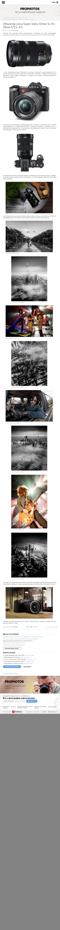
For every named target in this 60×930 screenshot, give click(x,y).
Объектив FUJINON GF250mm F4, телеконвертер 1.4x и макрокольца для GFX (23, 637)
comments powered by (10, 673)
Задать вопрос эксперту (12, 666)
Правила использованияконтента (40, 707)
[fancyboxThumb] (29, 53)
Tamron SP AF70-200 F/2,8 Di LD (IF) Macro (14, 643)
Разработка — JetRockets (32, 712)
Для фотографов (52, 707)
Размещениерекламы (6, 707)
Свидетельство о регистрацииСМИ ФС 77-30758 (25, 707)
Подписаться (33, 701)
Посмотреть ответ (29, 655)
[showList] (12, 648)
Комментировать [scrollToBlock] (51, 627)
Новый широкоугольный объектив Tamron (13, 645)
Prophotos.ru (54, 712)
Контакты (13, 707)
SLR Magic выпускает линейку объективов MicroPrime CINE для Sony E (21, 639)
